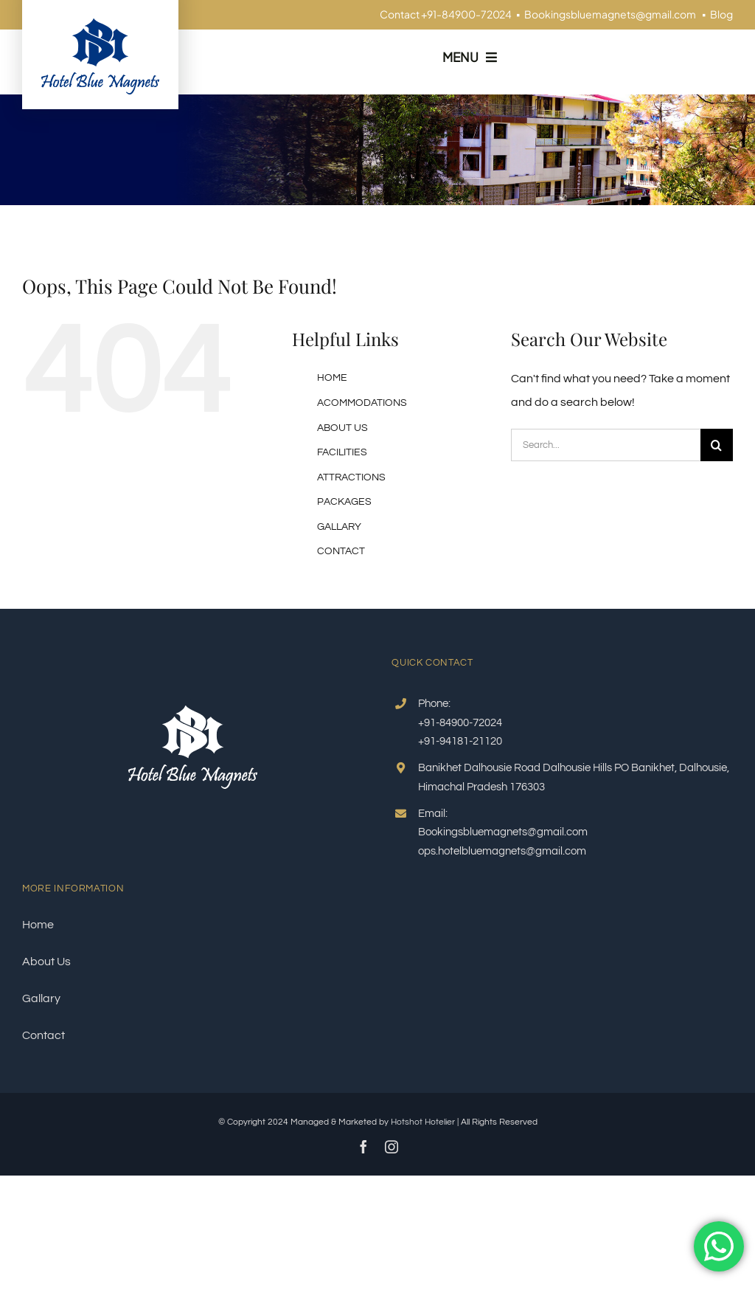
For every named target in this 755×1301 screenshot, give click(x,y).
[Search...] (605, 445)
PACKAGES (344, 502)
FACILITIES (342, 452)
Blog (721, 14)
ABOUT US (342, 428)
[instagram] (391, 1146)
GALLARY (339, 527)
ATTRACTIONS (351, 477)
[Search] (716, 445)
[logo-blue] (100, 24)
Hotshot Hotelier (423, 1122)
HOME (332, 378)
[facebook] (363, 1146)
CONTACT (341, 551)
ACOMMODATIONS (362, 403)
